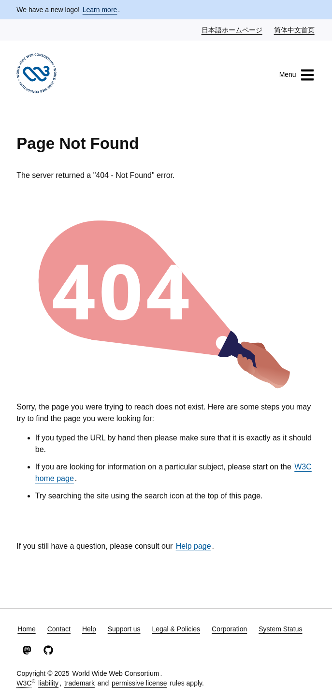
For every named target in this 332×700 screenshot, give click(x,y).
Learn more (100, 10)
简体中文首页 (295, 29)
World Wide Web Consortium (115, 673)
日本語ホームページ (232, 29)
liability (48, 683)
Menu (297, 75)
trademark (79, 683)
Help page (193, 546)
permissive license (139, 683)
